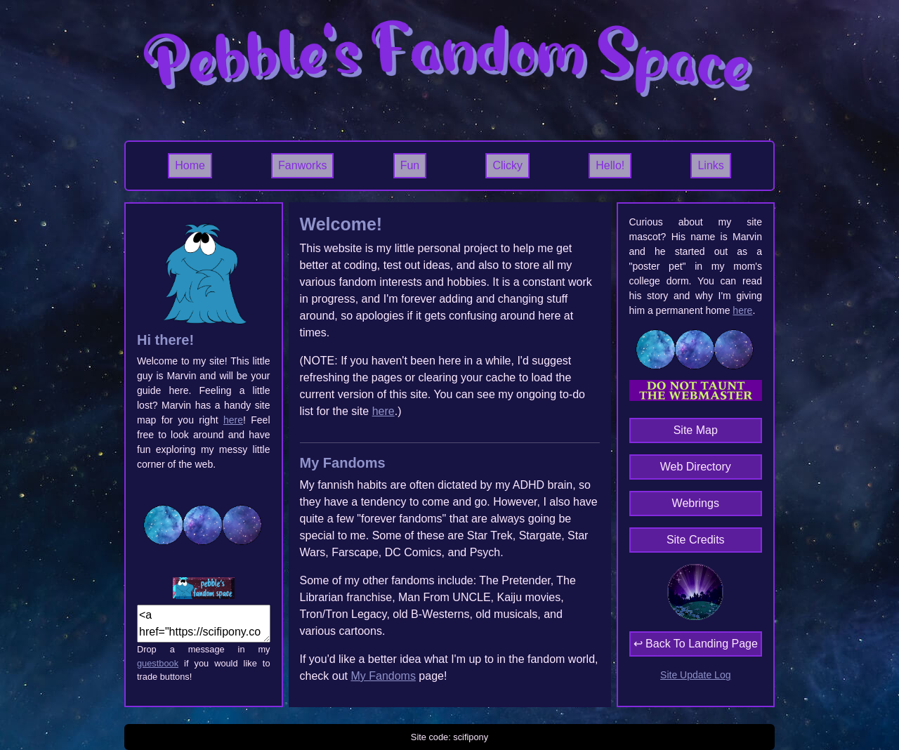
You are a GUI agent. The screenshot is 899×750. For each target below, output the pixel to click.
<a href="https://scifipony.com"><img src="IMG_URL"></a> (203, 624)
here (233, 420)
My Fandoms (382, 676)
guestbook (157, 663)
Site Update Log (695, 674)
